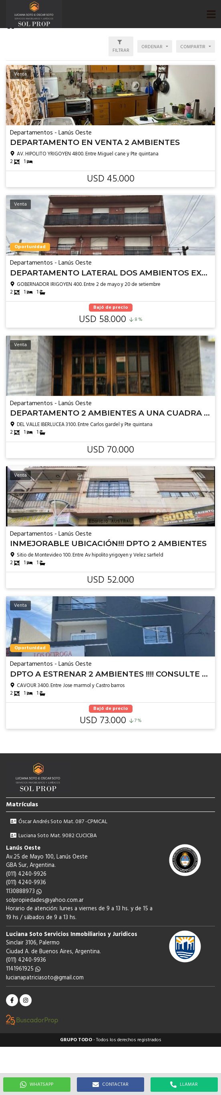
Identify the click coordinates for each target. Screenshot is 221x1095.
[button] (211, 14)
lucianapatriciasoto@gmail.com (45, 978)
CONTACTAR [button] (110, 1085)
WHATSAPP (36, 1085)
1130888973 (24, 891)
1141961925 (23, 969)
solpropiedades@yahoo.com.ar (45, 900)
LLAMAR (184, 1085)
